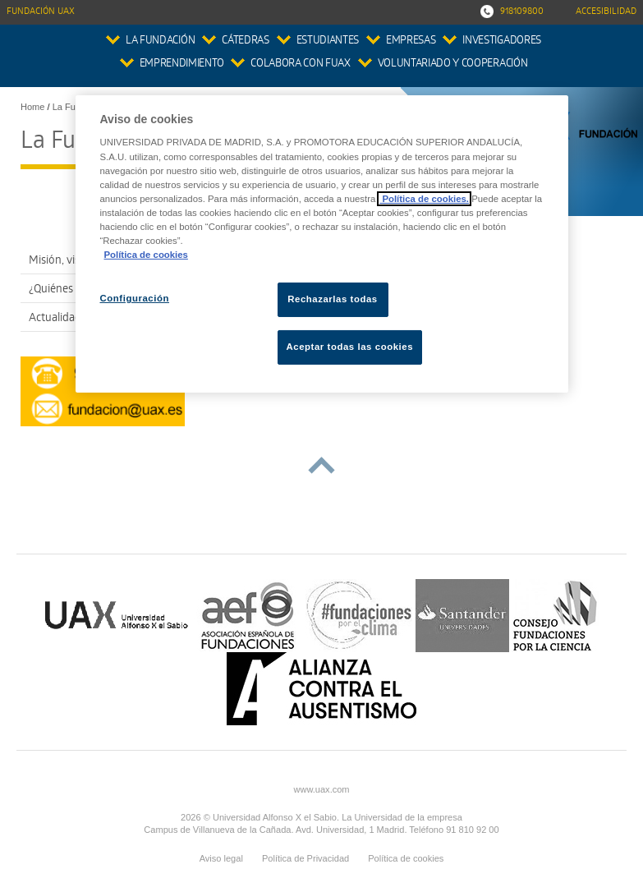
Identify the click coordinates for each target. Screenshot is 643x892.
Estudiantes (327, 41)
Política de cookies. (424, 199)
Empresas (410, 41)
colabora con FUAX (300, 64)
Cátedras (245, 41)
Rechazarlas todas (332, 299)
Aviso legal (221, 858)
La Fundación (160, 41)
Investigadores (501, 41)
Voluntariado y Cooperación (453, 64)
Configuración (135, 298)
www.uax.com (321, 789)
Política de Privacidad (305, 858)
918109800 (522, 12)
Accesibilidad (606, 12)
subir (321, 465)
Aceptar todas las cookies (350, 347)
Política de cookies (405, 858)
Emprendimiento (181, 64)
